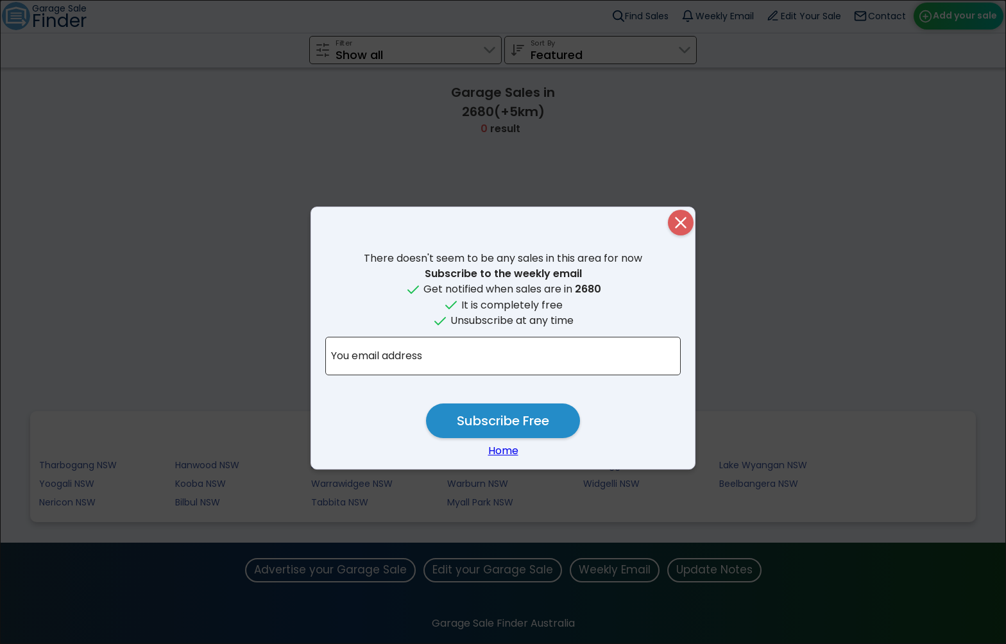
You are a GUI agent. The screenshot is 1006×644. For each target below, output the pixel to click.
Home (503, 450)
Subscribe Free (503, 421)
